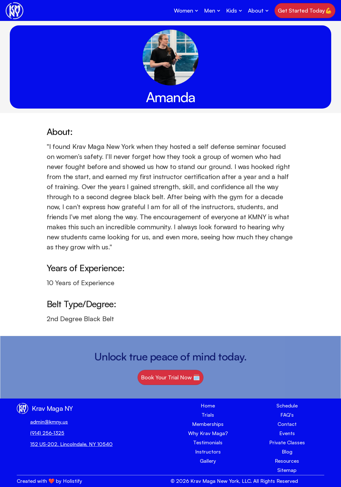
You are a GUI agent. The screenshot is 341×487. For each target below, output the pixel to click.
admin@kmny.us (49, 422)
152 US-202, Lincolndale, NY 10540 (71, 444)
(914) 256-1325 (47, 433)
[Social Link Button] (25, 465)
